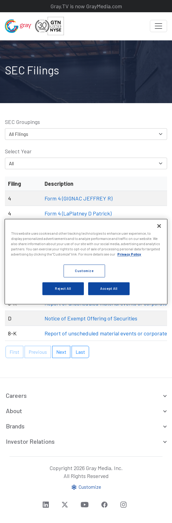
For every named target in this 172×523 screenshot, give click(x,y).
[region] (86, 261)
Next (61, 352)
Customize (86, 487)
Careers (16, 395)
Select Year (18, 151)
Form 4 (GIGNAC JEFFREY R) (78, 198)
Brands (15, 426)
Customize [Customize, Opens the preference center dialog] (84, 271)
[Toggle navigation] (158, 26)
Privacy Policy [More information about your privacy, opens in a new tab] (129, 254)
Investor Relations (30, 441)
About (14, 410)
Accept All (109, 288)
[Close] (159, 226)
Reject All (63, 288)
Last (80, 352)
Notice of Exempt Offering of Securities (91, 318)
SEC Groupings (22, 121)
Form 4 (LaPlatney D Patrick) (78, 213)
